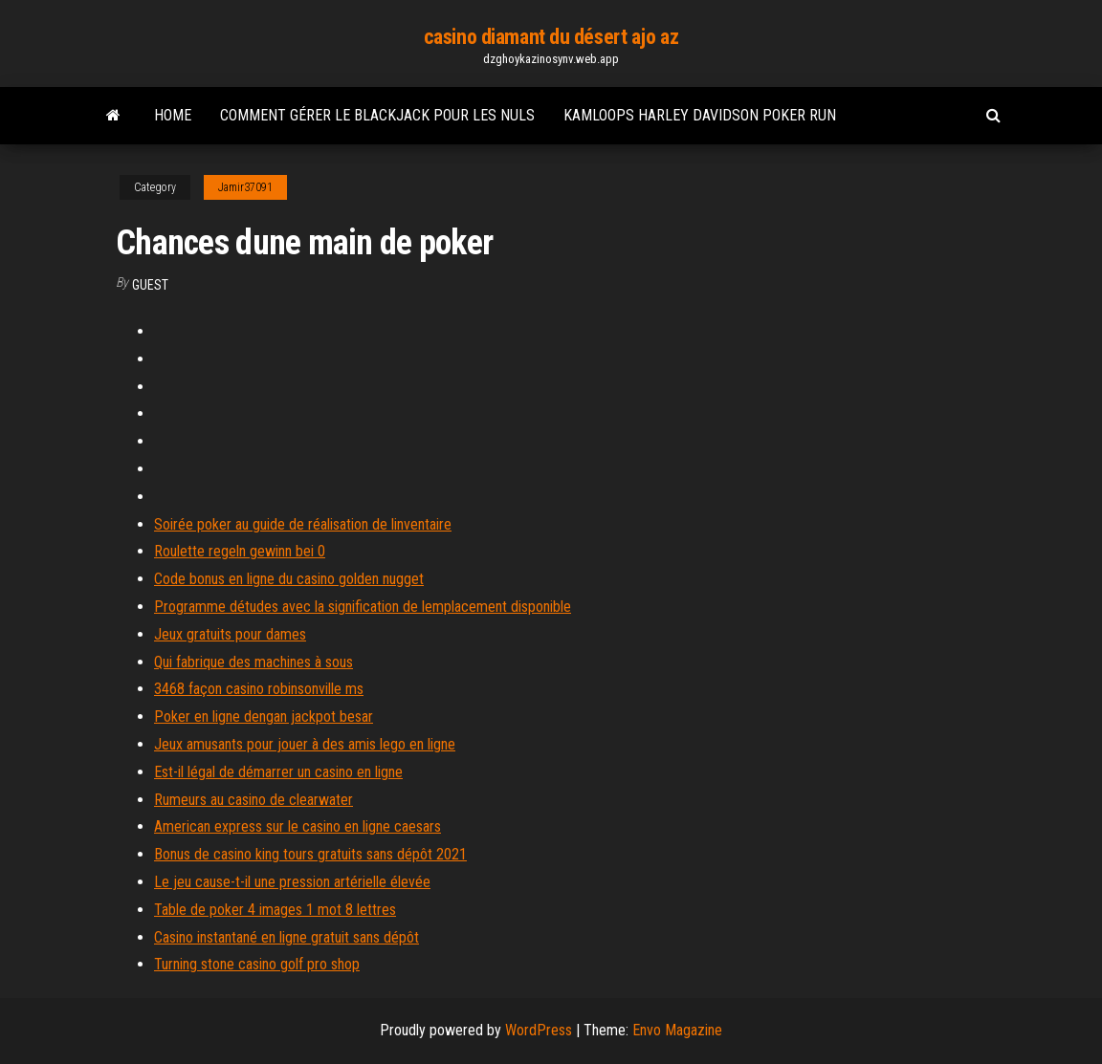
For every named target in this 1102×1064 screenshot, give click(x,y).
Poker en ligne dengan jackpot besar (263, 716)
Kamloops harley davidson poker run (699, 115)
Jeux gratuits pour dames (230, 634)
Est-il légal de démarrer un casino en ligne (278, 772)
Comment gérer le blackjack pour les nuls (377, 115)
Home (172, 115)
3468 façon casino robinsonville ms (259, 689)
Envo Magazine (677, 1030)
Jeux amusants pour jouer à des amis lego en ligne (304, 744)
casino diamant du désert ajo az (551, 37)
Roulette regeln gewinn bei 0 (239, 551)
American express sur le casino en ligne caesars (297, 826)
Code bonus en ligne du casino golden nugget (289, 579)
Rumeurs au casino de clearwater (253, 800)
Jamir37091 (245, 187)
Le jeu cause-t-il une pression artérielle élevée (292, 882)
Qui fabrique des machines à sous (253, 662)
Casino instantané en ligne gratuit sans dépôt (286, 937)
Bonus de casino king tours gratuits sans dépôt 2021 (310, 854)
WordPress (538, 1030)
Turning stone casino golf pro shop (257, 964)
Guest (150, 285)
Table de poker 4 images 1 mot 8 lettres (275, 910)
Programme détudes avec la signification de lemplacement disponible (362, 606)
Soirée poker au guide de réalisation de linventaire (303, 524)
